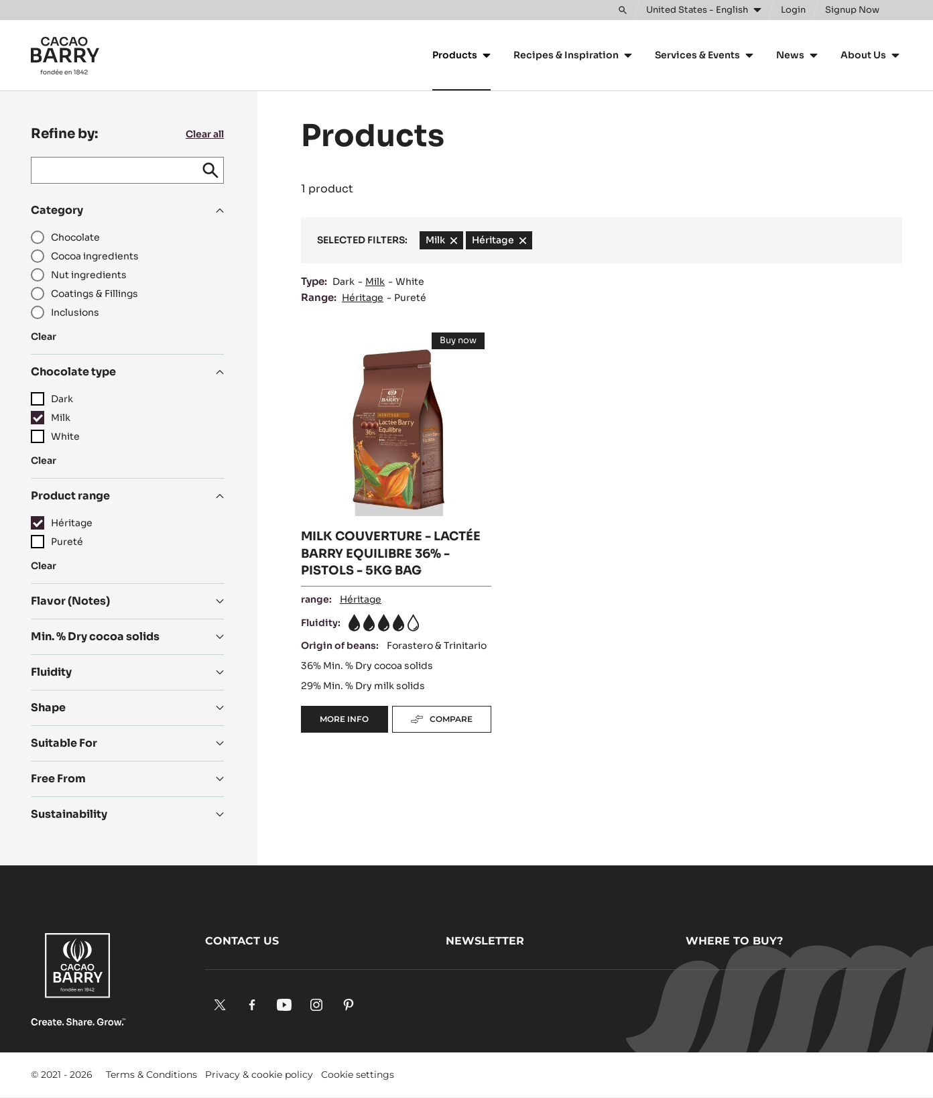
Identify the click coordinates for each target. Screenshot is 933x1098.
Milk (375, 282)
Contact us (242, 940)
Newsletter (485, 940)
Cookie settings (357, 1075)
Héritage (362, 298)
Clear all (205, 134)
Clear (43, 336)
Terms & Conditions (151, 1075)
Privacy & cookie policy (259, 1075)
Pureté (410, 298)
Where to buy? (734, 940)
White (409, 282)
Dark (343, 282)
